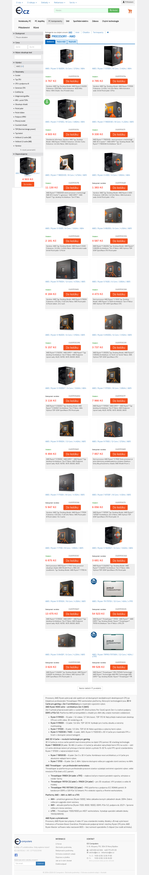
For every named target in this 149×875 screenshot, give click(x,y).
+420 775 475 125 (110, 850)
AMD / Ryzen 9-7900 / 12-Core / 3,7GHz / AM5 (111, 441)
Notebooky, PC (24, 21)
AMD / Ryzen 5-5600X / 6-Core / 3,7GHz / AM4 (65, 68)
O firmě (59, 844)
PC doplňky (40, 21)
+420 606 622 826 (96, 850)
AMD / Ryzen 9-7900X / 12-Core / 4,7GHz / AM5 (65, 282)
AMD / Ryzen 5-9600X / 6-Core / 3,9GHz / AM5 (65, 335)
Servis (73, 2)
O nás (19, 2)
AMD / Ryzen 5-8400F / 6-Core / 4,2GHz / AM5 (65, 654)
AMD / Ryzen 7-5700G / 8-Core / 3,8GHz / (28, 174)
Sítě (67, 21)
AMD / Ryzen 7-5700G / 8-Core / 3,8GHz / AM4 (65, 122)
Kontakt (103, 873)
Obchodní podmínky (64, 847)
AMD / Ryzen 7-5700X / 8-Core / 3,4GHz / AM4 (112, 68)
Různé (36, 27)
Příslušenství (24, 27)
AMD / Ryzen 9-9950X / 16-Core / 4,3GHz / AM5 (65, 601)
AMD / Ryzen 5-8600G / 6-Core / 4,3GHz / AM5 (112, 228)
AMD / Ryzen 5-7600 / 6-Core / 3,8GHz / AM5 (111, 282)
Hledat (114, 10)
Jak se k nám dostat (64, 861)
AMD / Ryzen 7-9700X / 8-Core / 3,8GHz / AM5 (112, 388)
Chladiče (86, 32)
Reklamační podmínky (64, 851)
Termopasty (98, 32)
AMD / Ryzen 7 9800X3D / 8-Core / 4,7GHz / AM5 (66, 175)
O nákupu (32, 2)
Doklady (45, 2)
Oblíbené (50, 42)
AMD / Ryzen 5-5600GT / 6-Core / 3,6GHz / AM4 (112, 548)
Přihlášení (128, 2)
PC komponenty (55, 21)
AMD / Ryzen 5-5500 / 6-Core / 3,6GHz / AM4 (64, 228)
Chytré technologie (110, 21)
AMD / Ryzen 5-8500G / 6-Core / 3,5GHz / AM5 (112, 335)
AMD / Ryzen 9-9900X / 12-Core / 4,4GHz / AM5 (65, 441)
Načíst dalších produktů (90, 688)
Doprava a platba (63, 857)
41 (22, 66)
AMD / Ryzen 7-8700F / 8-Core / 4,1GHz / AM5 (111, 495)
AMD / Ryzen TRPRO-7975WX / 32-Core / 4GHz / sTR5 (112, 655)
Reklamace (59, 2)
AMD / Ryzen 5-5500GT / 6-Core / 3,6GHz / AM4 (65, 388)
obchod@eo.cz (94, 853)
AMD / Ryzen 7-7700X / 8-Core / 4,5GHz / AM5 (65, 495)
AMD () (19, 66)
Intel (77, 32)
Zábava (95, 21)
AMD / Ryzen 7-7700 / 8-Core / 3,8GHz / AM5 (64, 548)
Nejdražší (72, 42)
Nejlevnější (61, 42)
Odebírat (40, 864)
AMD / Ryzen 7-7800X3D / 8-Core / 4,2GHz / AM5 (113, 122)
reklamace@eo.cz (107, 853)
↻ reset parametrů (27, 150)
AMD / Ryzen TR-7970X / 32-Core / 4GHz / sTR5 (112, 601)
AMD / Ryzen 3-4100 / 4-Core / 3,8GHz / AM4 (111, 175)
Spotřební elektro (80, 21)
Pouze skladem (22, 37)
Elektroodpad (61, 864)
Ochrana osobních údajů (65, 854)
